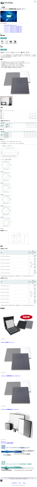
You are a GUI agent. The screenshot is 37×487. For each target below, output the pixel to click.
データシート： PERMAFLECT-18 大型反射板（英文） (13, 28)
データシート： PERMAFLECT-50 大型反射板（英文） (13, 29)
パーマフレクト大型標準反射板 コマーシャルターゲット (10, 375)
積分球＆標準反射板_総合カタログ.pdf (10, 25)
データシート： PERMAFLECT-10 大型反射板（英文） (13, 27)
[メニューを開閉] (35, 1)
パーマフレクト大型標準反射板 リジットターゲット (10, 409)
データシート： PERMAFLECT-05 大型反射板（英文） (13, 26)
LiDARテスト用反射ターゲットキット (7, 342)
